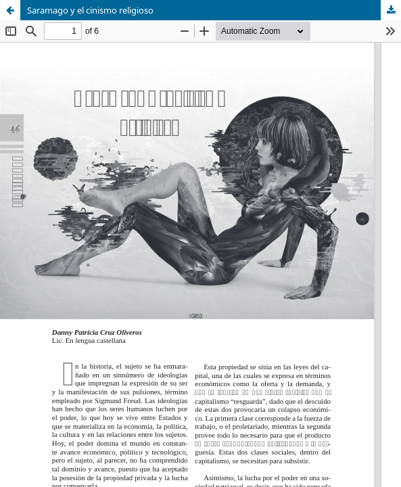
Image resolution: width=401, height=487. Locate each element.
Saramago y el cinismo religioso (90, 10)
